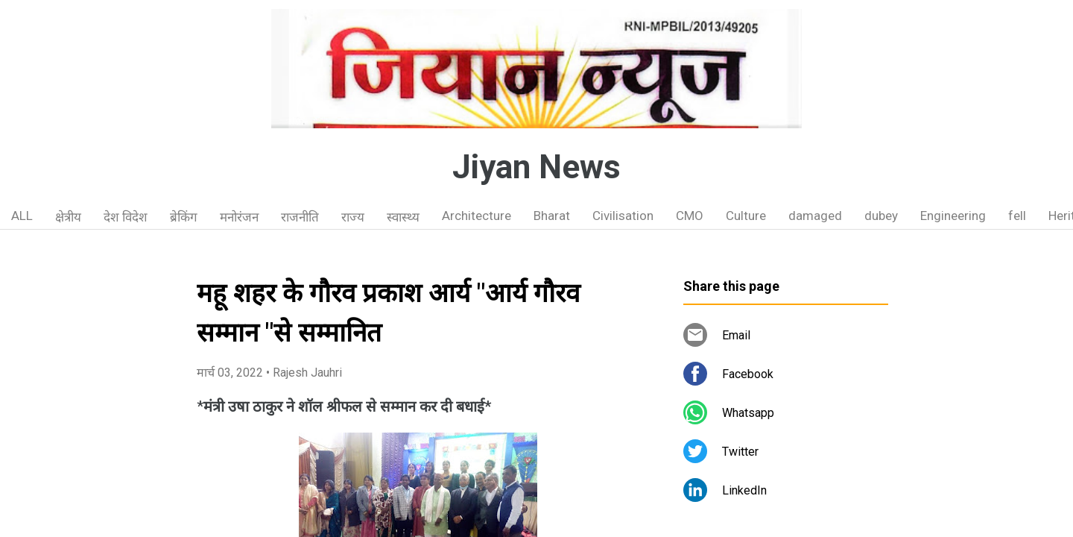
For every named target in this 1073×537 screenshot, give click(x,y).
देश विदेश (126, 217)
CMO (689, 215)
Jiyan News (536, 167)
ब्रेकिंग (183, 217)
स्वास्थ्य (403, 217)
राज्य (352, 217)
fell (1017, 215)
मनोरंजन (239, 217)
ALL (22, 215)
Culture (746, 215)
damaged (815, 215)
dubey (881, 215)
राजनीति (300, 217)
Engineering (953, 215)
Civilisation (622, 215)
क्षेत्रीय (68, 217)
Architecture (476, 215)
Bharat (552, 215)
